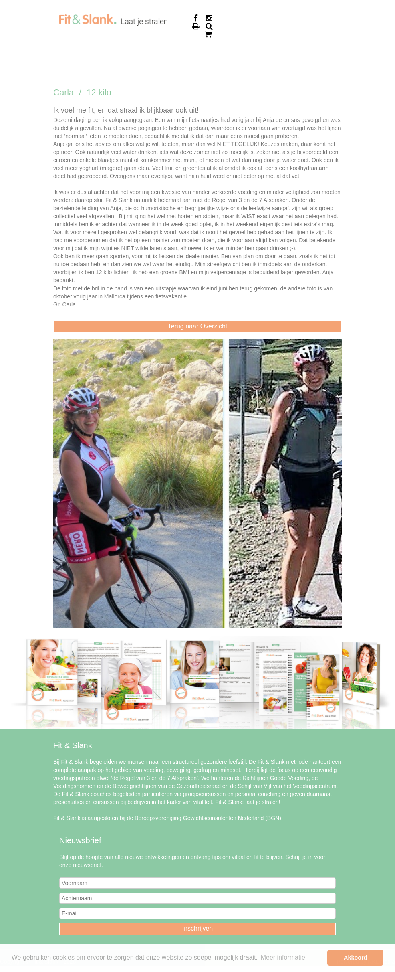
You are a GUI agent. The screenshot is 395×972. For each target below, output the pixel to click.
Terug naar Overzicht (198, 326)
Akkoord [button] (355, 957)
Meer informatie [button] (283, 957)
